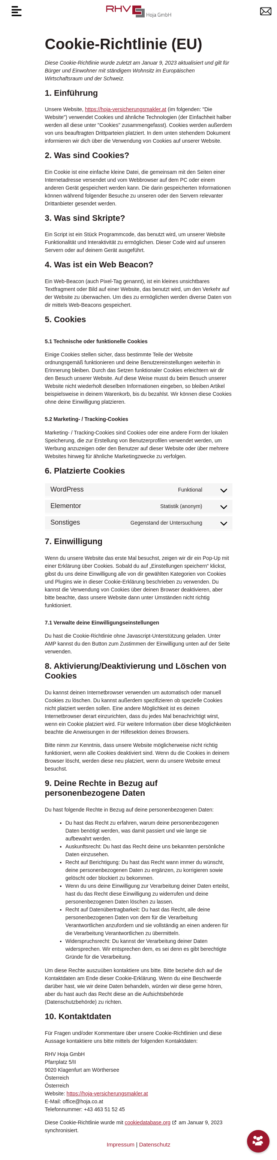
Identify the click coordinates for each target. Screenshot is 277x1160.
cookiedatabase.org (148, 1122)
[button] (16, 11)
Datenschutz (154, 1144)
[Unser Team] (258, 1141)
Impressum (121, 1144)
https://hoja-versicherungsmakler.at (125, 109)
